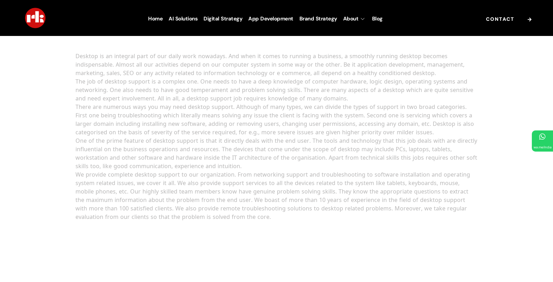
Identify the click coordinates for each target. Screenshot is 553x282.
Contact (510, 19)
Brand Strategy (318, 18)
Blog (377, 18)
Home (155, 18)
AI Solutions (183, 18)
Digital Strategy (222, 18)
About (354, 18)
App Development (270, 18)
